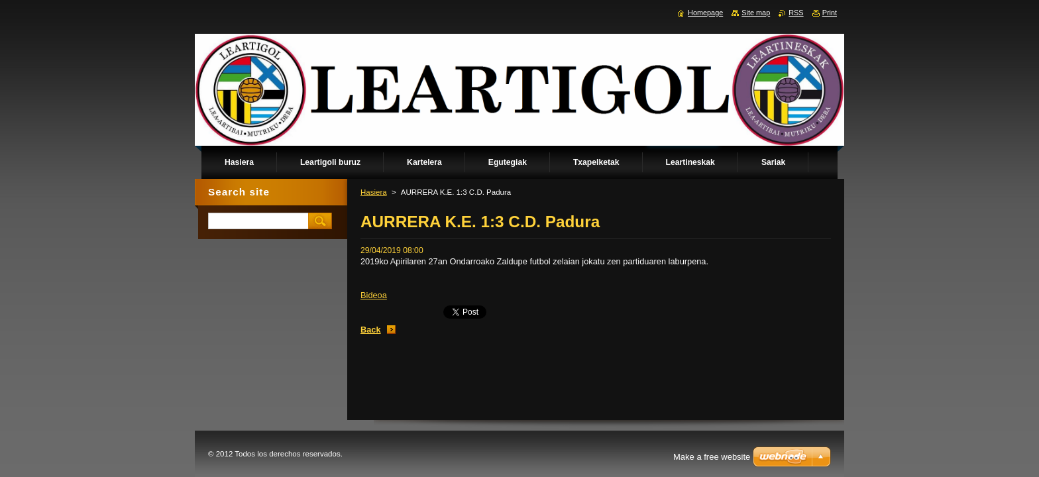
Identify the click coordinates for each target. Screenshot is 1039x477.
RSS (796, 13)
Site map (755, 13)
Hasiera (373, 192)
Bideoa (373, 295)
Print (829, 13)
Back (370, 330)
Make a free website (711, 457)
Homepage (705, 13)
